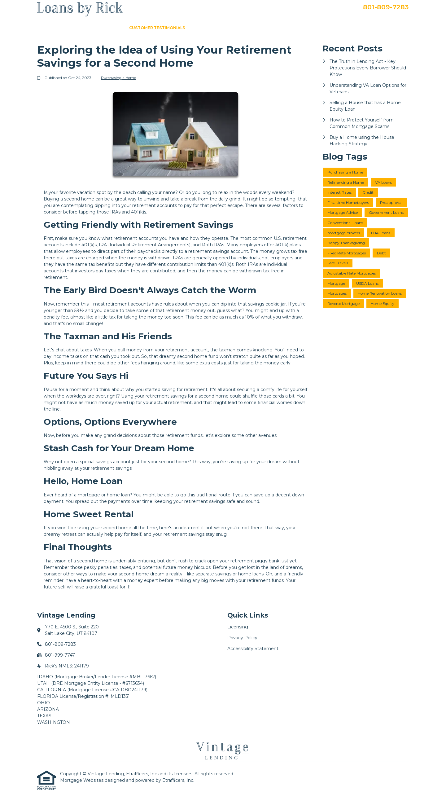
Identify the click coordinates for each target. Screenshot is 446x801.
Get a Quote (315, 27)
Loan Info (205, 27)
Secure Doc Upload (381, 27)
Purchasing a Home (118, 78)
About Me (236, 27)
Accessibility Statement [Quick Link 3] (252, 648)
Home (114, 27)
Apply (344, 27)
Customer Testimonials (157, 27)
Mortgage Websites (82, 780)
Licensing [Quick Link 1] (237, 627)
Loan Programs (274, 27)
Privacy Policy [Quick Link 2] (242, 637)
